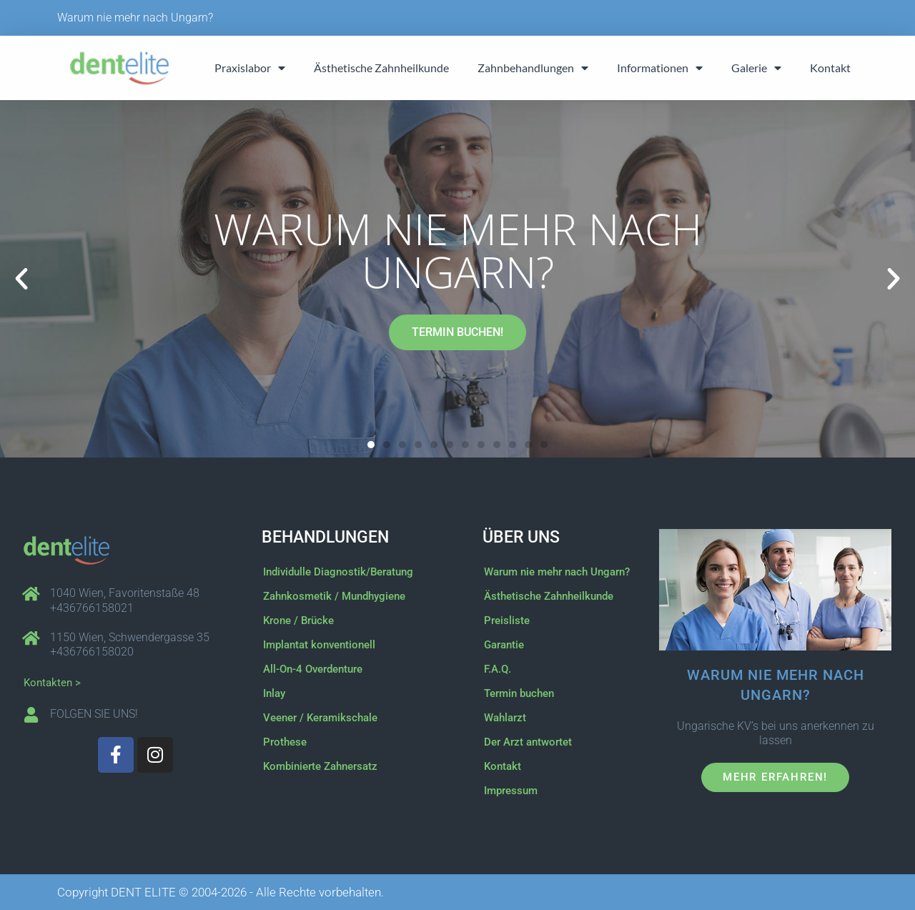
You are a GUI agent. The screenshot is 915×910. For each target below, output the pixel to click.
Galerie (756, 68)
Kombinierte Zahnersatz (320, 766)
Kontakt (830, 67)
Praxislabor (249, 68)
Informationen (660, 68)
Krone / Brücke (298, 620)
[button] (21, 278)
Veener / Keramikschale (320, 717)
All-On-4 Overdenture (312, 669)
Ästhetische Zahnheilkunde (381, 67)
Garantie (504, 644)
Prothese (285, 742)
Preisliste (507, 620)
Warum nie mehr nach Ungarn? (135, 17)
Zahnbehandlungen (533, 68)
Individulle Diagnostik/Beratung (338, 571)
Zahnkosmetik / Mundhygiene (334, 596)
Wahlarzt (505, 717)
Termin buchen (519, 693)
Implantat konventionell (319, 644)
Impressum (511, 790)
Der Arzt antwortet (528, 742)
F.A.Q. (497, 669)
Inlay (274, 693)
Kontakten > (52, 682)
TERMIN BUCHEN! (457, 332)
